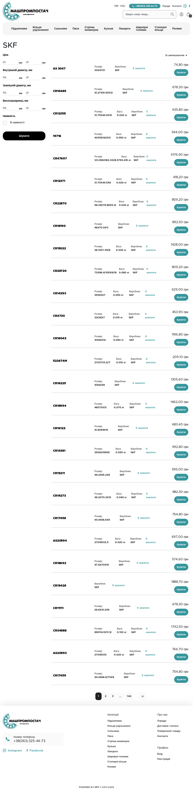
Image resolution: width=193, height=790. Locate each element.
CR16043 (59, 338)
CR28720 (60, 270)
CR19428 (59, 585)
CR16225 (59, 383)
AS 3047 (59, 68)
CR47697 (60, 158)
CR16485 (59, 91)
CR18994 (59, 405)
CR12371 (59, 180)
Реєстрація (163, 759)
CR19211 (59, 473)
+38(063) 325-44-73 (144, 6)
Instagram (12, 750)
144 (129, 696)
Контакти (177, 6)
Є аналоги (139, 68)
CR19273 (59, 495)
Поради (166, 6)
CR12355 (59, 113)
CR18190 (59, 225)
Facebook (34, 750)
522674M (60, 360)
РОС (122, 6)
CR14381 (59, 450)
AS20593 (60, 653)
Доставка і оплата (167, 726)
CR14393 (59, 293)
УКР (116, 6)
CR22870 (60, 203)
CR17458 (59, 518)
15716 (57, 136)
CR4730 (59, 315)
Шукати (24, 136)
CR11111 (58, 608)
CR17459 (59, 675)
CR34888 (60, 630)
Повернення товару (168, 731)
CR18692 (59, 563)
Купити (181, 72)
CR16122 (59, 428)
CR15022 (59, 248)
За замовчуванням (174, 55)
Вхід (159, 754)
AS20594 (60, 540)
